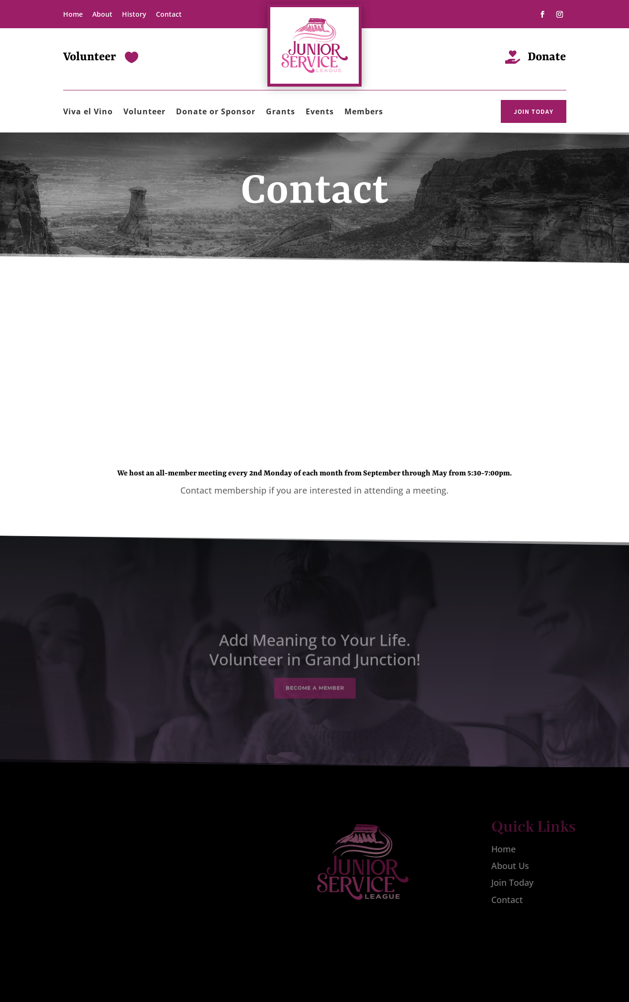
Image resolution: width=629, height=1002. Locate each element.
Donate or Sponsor (215, 112)
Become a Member (314, 682)
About (102, 14)
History (134, 14)
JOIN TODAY (533, 111)
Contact (169, 14)
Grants (280, 112)
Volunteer (144, 112)
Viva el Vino (88, 112)
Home (73, 14)
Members (363, 112)
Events (320, 112)
